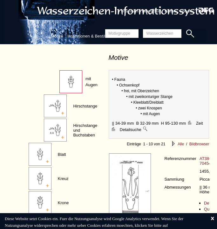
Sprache (186, 11)
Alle (181, 144)
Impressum (129, 11)
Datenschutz (151, 11)
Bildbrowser (199, 144)
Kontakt (170, 11)
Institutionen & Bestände (89, 36)
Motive (57, 36)
